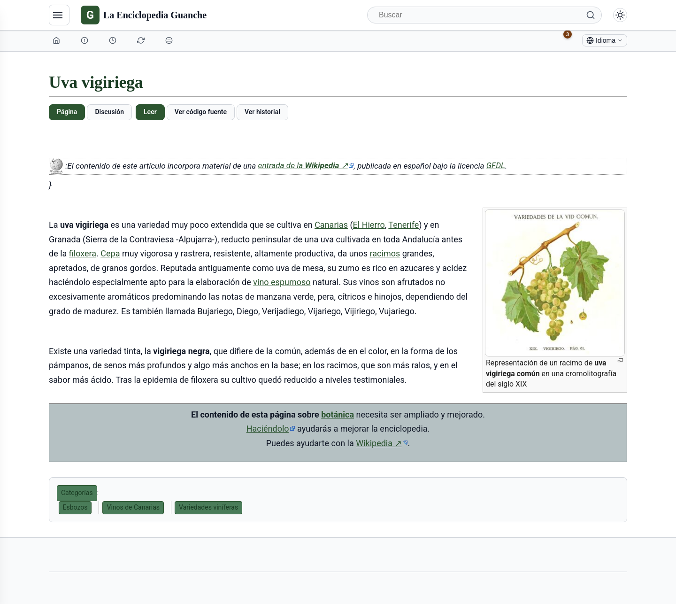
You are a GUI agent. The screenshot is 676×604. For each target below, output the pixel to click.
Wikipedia (381, 443)
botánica (337, 414)
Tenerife (403, 225)
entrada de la (306, 165)
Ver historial (262, 112)
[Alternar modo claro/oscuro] (620, 15)
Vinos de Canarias (133, 507)
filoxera (82, 253)
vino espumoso (281, 282)
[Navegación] (59, 15)
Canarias (331, 225)
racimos (385, 253)
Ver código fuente (201, 112)
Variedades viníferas (208, 507)
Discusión (109, 112)
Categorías (77, 492)
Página (67, 112)
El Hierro (369, 225)
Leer (150, 112)
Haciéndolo (267, 429)
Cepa (110, 253)
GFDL (495, 165)
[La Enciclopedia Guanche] (144, 15)
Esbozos (75, 507)
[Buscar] (484, 15)
